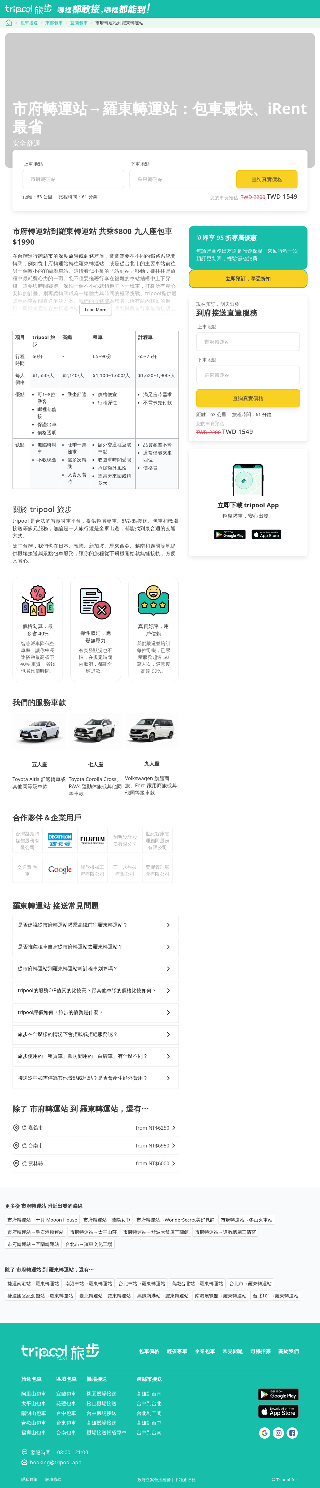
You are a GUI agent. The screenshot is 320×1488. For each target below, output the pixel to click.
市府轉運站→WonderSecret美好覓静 (176, 1220)
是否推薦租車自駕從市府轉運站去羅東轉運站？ (95, 947)
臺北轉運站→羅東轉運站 (105, 1295)
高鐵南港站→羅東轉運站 (163, 1295)
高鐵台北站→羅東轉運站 (197, 1283)
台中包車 (66, 1413)
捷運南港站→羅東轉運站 (33, 1283)
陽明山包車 (33, 1413)
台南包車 (66, 1432)
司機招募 (260, 1351)
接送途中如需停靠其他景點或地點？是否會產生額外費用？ (95, 1078)
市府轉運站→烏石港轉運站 (36, 1232)
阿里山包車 (33, 1393)
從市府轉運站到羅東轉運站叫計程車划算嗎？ (95, 969)
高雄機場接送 (102, 1422)
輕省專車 (177, 1351)
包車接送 (29, 23)
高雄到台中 (149, 1422)
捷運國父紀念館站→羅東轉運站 (40, 1295)
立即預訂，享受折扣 (248, 278)
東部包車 (54, 23)
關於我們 (288, 1351)
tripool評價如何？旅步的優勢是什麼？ (95, 1012)
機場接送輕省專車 (107, 1432)
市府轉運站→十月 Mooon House (42, 1220)
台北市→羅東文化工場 (88, 1244)
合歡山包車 (33, 1422)
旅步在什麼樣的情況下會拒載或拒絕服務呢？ (95, 1034)
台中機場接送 (102, 1413)
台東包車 (66, 1422)
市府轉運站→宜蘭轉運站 (33, 1244)
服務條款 (53, 1479)
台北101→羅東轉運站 (275, 1295)
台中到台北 (149, 1403)
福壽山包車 (33, 1432)
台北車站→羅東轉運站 (141, 1283)
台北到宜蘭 (149, 1413)
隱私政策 (29, 1479)
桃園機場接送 (102, 1393)
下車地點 (140, 164)
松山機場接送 (102, 1403)
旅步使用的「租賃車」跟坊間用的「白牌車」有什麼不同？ (95, 1056)
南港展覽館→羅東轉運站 (221, 1295)
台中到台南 (149, 1432)
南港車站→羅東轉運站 (88, 1283)
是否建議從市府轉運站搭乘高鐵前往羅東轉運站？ (95, 925)
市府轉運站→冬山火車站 (246, 1220)
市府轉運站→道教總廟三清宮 (225, 1232)
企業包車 (205, 1351)
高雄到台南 (149, 1393)
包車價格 (149, 1351)
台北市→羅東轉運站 (250, 1283)
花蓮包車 (66, 1403)
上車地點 (33, 164)
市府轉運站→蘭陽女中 (106, 1220)
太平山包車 (33, 1403)
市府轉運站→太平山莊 (93, 1232)
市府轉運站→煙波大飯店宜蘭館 (156, 1232)
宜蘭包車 (79, 23)
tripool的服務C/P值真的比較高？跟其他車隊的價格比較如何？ (95, 990)
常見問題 (232, 1351)
